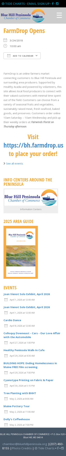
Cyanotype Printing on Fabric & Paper (29, 380)
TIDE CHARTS (13, 4)
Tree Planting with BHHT (20, 393)
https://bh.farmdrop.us (33, 145)
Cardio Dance (12, 320)
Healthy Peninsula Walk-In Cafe (24, 350)
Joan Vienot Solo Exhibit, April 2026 (27, 294)
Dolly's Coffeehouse (17, 419)
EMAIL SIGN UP (38, 4)
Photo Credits (22, 448)
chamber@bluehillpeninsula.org (24, 444)
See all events (14, 163)
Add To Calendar (20, 55)
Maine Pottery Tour (17, 406)
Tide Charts (45, 448)
